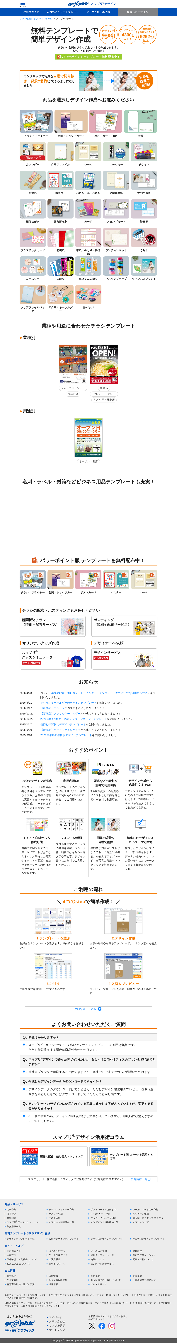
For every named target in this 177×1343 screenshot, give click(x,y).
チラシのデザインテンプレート (107, 1238)
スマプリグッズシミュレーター (24, 1222)
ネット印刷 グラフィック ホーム (36, 18)
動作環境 (137, 1251)
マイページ (56, 1317)
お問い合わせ (57, 1321)
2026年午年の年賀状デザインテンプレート (66, 735)
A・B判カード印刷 (100, 1213)
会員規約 (137, 1276)
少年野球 (73, 393)
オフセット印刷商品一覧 (61, 1222)
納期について (98, 1259)
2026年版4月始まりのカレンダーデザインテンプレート (73, 718)
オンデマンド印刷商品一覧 (104, 1222)
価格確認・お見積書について (22, 1259)
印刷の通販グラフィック (17, 1303)
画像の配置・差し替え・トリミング (72, 693)
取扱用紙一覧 (14, 1226)
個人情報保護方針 (58, 1280)
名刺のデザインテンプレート (64, 1238)
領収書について (57, 1263)
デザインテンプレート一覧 (21, 1238)
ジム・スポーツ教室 (71, 389)
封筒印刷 (11, 1218)
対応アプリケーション (144, 1255)
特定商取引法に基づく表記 (21, 1284)
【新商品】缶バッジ (52, 708)
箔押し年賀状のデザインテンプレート (63, 724)
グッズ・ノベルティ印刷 (103, 1218)
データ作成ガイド (58, 1255)
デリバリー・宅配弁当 (102, 394)
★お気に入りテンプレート (63, 12)
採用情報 (53, 1284)
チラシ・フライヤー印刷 (61, 1209)
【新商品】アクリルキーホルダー (60, 713)
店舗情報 (53, 1276)
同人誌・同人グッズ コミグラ (148, 1218)
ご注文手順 (54, 1259)
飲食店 (104, 388)
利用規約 (95, 1276)
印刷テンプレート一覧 (102, 1255)
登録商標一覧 (139, 1179)
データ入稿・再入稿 (98, 12)
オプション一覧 (141, 1222)
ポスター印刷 (56, 1213)
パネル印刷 (54, 1218)
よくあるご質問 (99, 1251)
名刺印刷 (11, 1209)
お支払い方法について (18, 1263)
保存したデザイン (137, 12)
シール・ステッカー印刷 (145, 1209)
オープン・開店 (88, 461)
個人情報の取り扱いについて (106, 1280)
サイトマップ (57, 1329)
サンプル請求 (57, 1325)
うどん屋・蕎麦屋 (104, 399)
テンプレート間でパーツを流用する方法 (123, 693)
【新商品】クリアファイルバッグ (60, 729)
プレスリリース (99, 1284)
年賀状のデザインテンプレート (149, 1238)
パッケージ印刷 (141, 1213)
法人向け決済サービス (102, 1263)
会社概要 (11, 1276)
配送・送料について (143, 1259)
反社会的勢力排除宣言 (144, 1280)
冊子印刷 (11, 1213)
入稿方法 (11, 1255)
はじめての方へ (57, 1251)
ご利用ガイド (31, 12)
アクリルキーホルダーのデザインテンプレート (68, 702)
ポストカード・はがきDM (104, 1209)
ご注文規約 (12, 1280)
